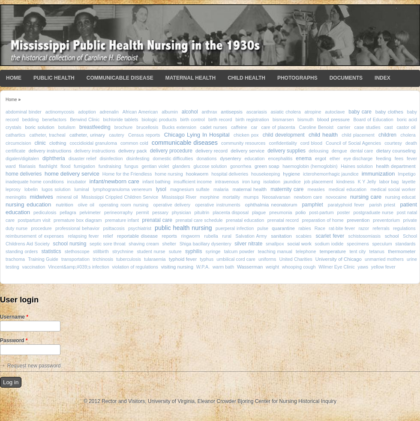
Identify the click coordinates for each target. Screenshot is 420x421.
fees (399, 158)
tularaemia (154, 259)
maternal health (249, 189)
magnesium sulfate (190, 189)
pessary (160, 212)
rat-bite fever (342, 228)
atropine (312, 111)
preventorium (386, 220)
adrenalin (108, 111)
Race (320, 228)
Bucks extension (179, 127)
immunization (378, 173)
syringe (213, 251)
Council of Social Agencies (353, 143)
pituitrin (202, 212)
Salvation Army (251, 236)
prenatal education (245, 220)
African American (140, 111)
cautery (116, 134)
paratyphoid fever (346, 204)
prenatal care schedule (199, 220)
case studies (367, 127)
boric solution (39, 127)
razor (363, 228)
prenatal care (157, 220)
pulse (262, 228)
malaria (220, 189)
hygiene (291, 173)
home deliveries (24, 174)
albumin (170, 111)
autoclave (335, 111)
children (387, 135)
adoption (87, 111)
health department (395, 166)
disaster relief (82, 158)
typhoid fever (183, 259)
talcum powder (239, 251)
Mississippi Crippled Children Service (120, 197)
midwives (41, 197)
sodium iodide (329, 243)
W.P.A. (203, 266)
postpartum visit (34, 220)
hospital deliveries (229, 173)
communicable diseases (185, 142)
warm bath (223, 266)
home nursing (169, 173)
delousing (318, 150)
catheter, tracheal (48, 134)
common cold (134, 143)
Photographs (297, 78)
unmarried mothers (384, 259)
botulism (66, 127)
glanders (181, 166)
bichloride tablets (120, 119)
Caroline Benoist (316, 127)
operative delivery (171, 204)
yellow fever (383, 266)
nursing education (28, 204)
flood (65, 166)
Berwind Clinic (84, 119)
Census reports (144, 134)
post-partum (321, 212)
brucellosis (147, 127)
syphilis (193, 251)
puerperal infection (235, 228)
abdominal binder (24, 111)
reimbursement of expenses (35, 236)
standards (405, 243)
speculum (382, 243)
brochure (123, 127)
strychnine (122, 251)
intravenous (227, 181)
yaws (363, 266)
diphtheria (53, 158)
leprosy (13, 189)
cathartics (15, 134)
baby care (360, 112)
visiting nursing (177, 266)
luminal (82, 189)
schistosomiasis (364, 236)
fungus (131, 166)
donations (206, 158)
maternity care (286, 189)
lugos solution (56, 189)
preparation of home (322, 220)
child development (284, 135)
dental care (361, 150)
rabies (304, 228)
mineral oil (67, 197)
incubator (76, 181)
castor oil (405, 127)
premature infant (122, 220)
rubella (211, 236)
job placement (318, 181)
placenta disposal (231, 212)
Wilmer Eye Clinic (336, 266)
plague (259, 212)
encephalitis (280, 158)
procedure (41, 228)
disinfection (111, 158)
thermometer (402, 251)
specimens (358, 243)
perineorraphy (118, 212)
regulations (404, 228)
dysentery (230, 158)
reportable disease (137, 236)
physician (181, 212)
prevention (358, 220)
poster (343, 212)
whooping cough (299, 266)
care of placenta (278, 127)
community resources (243, 143)
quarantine (283, 228)
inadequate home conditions (35, 181)
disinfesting (137, 158)
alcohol (190, 112)
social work (299, 243)
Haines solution (356, 166)
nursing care (365, 197)
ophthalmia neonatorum (271, 204)
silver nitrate (248, 244)
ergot (320, 158)
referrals (381, 228)
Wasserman (250, 266)
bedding (30, 119)
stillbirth (101, 251)
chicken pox (246, 134)
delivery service (247, 150)
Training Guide (43, 259)
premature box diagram (78, 220)
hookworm (197, 173)
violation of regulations (135, 266)
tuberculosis (128, 259)
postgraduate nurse (373, 212)
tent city (357, 251)
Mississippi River (179, 197)
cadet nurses (213, 127)
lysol (161, 189)
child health (323, 134)
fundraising (110, 166)
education (255, 158)
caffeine (239, 127)
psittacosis (113, 228)
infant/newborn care (114, 181)
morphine (209, 197)
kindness (345, 181)
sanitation (281, 236)
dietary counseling (396, 150)
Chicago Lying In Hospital (197, 134)
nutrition (64, 204)
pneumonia (280, 212)
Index (382, 78)
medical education (347, 189)
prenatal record (283, 220)
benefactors (54, 119)
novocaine (336, 197)
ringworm (190, 236)
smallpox (275, 243)
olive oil (86, 204)
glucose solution (210, 166)
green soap (267, 166)
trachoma (15, 259)
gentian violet (155, 166)
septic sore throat (108, 243)
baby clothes (389, 111)
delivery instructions (49, 150)
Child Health (246, 78)
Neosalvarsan (276, 197)
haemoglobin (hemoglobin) (309, 166)
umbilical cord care (235, 259)
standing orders (22, 251)
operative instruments (217, 204)
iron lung (251, 181)
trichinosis (103, 259)
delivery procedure (171, 151)
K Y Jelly (367, 181)
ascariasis (256, 111)
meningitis (16, 197)
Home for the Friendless (127, 173)
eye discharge (358, 158)
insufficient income (193, 181)
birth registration (252, 119)
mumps (250, 197)
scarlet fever (329, 236)
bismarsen (283, 119)
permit (142, 212)
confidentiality (283, 143)
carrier (344, 127)
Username (14, 317)
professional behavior (77, 228)
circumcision (18, 143)
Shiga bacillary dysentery (205, 243)
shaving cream (144, 243)
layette (409, 181)
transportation (75, 259)
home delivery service (72, 173)
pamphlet (312, 205)
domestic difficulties (173, 158)
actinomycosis (60, 111)
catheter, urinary (87, 134)
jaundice (292, 181)
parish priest (382, 204)
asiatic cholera (286, 111)
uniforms (267, 259)
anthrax (209, 111)
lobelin (31, 189)
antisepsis (232, 111)
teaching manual (275, 251)
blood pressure (333, 119)
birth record (220, 119)
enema (304, 158)
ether (335, 158)
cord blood (311, 143)
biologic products (159, 119)
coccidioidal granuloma (93, 143)
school (392, 236)
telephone (306, 251)
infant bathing (156, 181)
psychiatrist (139, 228)
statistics (51, 251)
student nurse (151, 251)
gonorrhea (240, 166)
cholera (407, 134)
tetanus (376, 251)
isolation (271, 181)
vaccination (33, 266)
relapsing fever (83, 236)
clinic (40, 143)
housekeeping (265, 173)
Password (14, 340)
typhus (206, 259)
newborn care (308, 197)
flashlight (48, 166)
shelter (169, 243)
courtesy (393, 143)
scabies (304, 236)
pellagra (68, 212)
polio (300, 212)
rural (226, 236)
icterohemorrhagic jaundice (331, 173)
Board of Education (373, 119)
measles (316, 189)
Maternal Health (190, 78)
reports (169, 236)
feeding (383, 158)
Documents (346, 78)
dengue (339, 150)
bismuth (305, 119)
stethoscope (77, 251)
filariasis (27, 166)
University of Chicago (338, 259)
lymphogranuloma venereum (122, 189)
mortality (231, 197)
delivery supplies (286, 151)
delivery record (211, 150)
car (254, 127)
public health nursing (183, 227)
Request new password (34, 366)
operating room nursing (123, 204)
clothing (57, 143)
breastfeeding (95, 127)
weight (272, 266)
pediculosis (44, 212)
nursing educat (400, 197)
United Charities (295, 259)
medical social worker (393, 189)
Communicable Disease (120, 78)
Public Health (54, 78)
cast (388, 127)
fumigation (84, 166)
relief (108, 236)
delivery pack (132, 150)
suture (175, 251)
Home (13, 78)
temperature (333, 251)
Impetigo (406, 173)
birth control (192, 119)
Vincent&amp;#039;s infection (78, 266)
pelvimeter (90, 212)
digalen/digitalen (22, 158)
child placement (358, 134)
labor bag (389, 181)
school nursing (70, 244)
